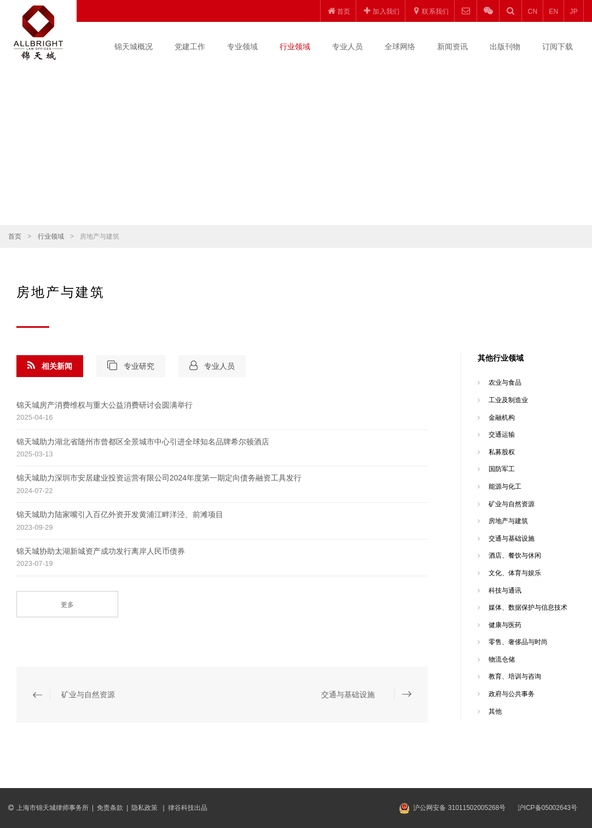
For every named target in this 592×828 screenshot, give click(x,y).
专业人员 (347, 46)
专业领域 (242, 46)
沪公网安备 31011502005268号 (459, 808)
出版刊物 (505, 46)
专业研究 (130, 365)
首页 (14, 236)
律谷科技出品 (187, 808)
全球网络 (400, 46)
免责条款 (110, 808)
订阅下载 (557, 46)
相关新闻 (49, 365)
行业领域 (295, 46)
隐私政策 (145, 808)
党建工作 (190, 46)
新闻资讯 (452, 46)
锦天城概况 (133, 46)
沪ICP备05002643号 (547, 808)
